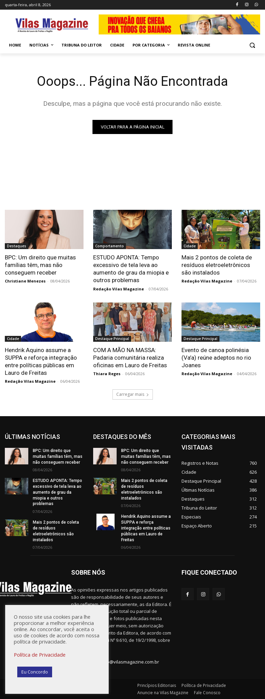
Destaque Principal (112, 338)
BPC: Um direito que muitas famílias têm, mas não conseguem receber (40, 265)
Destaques (16, 246)
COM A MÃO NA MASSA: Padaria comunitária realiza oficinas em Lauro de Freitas (130, 358)
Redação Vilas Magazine (118, 288)
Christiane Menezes (25, 281)
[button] (252, 45)
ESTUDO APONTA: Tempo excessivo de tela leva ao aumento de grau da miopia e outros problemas (131, 269)
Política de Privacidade (40, 654)
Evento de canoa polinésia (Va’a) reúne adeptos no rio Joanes (216, 358)
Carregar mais (132, 394)
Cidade (190, 246)
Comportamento (109, 246)
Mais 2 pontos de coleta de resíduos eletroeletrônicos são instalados (216, 265)
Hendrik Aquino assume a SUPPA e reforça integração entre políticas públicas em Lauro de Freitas (146, 528)
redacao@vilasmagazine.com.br (125, 662)
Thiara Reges (106, 373)
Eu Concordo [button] (34, 672)
